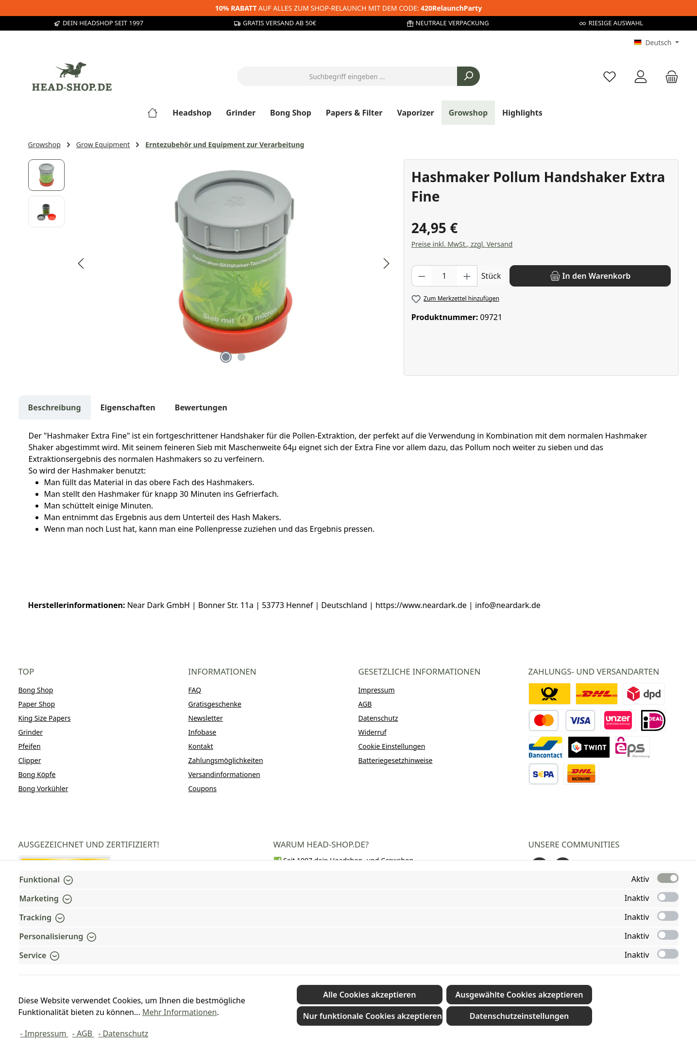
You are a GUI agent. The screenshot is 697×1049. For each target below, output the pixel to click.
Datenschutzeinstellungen (519, 1016)
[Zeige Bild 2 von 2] (241, 357)
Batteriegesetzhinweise (395, 760)
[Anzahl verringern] (421, 276)
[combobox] (347, 76)
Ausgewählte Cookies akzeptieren (519, 994)
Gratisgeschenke (214, 704)
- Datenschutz (123, 1033)
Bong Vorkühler (43, 788)
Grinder (30, 732)
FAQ (195, 689)
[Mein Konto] (641, 76)
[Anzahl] (444, 276)
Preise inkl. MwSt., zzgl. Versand (461, 244)
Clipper (29, 760)
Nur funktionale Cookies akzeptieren (372, 1016)
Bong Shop (35, 689)
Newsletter (205, 718)
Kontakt (200, 746)
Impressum (376, 689)
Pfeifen (29, 746)
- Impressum (44, 1033)
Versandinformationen (224, 774)
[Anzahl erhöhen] (467, 276)
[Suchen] (468, 76)
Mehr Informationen (179, 1012)
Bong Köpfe (37, 774)
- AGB (83, 1033)
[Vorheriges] (81, 263)
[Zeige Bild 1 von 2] (226, 357)
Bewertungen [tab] (201, 407)
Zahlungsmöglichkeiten (225, 760)
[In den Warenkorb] (590, 276)
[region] (211, 263)
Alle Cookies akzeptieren (369, 994)
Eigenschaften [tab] (128, 407)
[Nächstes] (386, 263)
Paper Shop (36, 704)
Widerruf (372, 732)
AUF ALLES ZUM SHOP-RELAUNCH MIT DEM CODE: (348, 8)
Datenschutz (378, 718)
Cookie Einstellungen (391, 746)
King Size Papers (44, 718)
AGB (365, 704)
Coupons (202, 788)
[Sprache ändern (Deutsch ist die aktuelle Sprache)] (656, 42)
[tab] (54, 407)
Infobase (202, 732)
